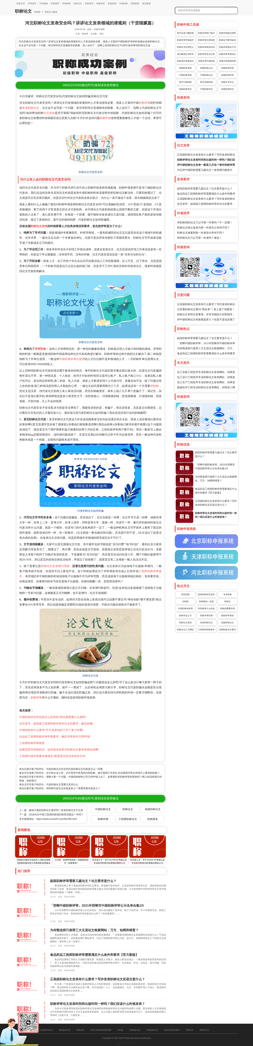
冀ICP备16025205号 (126, 1043)
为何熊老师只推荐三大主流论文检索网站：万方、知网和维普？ (94, 930)
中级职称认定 (206, 75)
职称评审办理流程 (206, 40)
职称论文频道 (50, 12)
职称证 (227, 601)
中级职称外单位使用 (72, 359)
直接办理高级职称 (227, 61)
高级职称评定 (227, 89)
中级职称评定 (206, 89)
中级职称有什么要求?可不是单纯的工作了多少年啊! (51, 730)
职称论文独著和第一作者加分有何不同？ (201, 232)
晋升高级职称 (206, 82)
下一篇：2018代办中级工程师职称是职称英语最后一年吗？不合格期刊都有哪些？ (63, 814)
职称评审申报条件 (185, 40)
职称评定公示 (185, 615)
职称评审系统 (227, 615)
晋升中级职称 (185, 82)
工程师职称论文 (128, 819)
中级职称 (123, 3)
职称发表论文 (64, 1030)
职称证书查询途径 (227, 40)
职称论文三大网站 (185, 629)
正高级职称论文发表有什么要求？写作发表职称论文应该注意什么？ (97, 979)
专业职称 (227, 594)
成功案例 (146, 3)
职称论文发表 (39, 226)
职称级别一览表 (206, 601)
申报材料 (66, 3)
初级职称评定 (185, 89)
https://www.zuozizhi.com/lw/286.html (56, 819)
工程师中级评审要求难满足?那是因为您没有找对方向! (52, 756)
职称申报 (105, 118)
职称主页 (21, 3)
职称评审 (144, 102)
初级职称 (112, 3)
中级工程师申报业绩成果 (100, 1030)
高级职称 (135, 3)
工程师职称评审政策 (32, 743)
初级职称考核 (185, 68)
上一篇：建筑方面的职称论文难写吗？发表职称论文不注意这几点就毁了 (58, 810)
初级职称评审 (227, 68)
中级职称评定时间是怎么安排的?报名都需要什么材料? (52, 717)
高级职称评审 (227, 75)
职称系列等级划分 (185, 61)
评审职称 (40, 348)
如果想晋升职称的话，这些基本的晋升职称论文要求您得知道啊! (59, 749)
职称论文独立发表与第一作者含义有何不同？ (203, 227)
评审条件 (32, 3)
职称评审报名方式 (227, 47)
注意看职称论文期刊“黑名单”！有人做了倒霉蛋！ (206, 309)
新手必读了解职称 (185, 33)
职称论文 (78, 3)
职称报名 (152, 819)
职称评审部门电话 (206, 33)
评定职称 (185, 594)
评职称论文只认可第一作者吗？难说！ (199, 237)
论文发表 (49, 112)
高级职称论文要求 (227, 629)
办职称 (185, 601)
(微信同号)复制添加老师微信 (90, 85)
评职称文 (189, 1030)
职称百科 (100, 3)
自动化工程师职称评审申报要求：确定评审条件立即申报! (54, 736)
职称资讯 (89, 3)
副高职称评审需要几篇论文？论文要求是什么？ (204, 188)
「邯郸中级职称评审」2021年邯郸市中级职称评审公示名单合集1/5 (97, 905)
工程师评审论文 (46, 1030)
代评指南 (43, 3)
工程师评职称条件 (206, 629)
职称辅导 (55, 3)
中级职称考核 (185, 75)
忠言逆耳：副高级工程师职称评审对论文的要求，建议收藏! (56, 723)
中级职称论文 (103, 809)
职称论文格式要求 (172, 1030)
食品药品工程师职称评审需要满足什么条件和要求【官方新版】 (94, 955)
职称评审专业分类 (206, 54)
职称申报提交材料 (227, 33)
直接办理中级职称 (206, 61)
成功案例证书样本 (185, 54)
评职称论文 (204, 1030)
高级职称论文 (227, 622)
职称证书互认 (227, 82)
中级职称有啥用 (185, 608)
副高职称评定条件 (206, 594)
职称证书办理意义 (185, 47)
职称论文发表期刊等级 (55, 566)
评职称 (37, 12)
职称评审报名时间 (206, 47)
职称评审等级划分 (227, 54)
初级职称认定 (206, 68)
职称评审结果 (206, 615)
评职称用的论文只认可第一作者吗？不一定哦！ (204, 222)
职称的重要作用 (227, 608)
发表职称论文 (30, 107)
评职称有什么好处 (206, 608)
